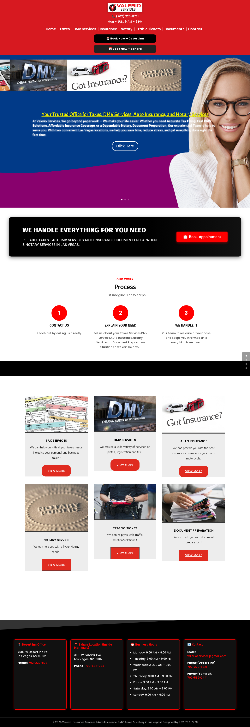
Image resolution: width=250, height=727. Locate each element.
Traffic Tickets (148, 29)
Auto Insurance (193, 441)
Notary (126, 29)
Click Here (125, 146)
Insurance (108, 29)
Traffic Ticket (125, 528)
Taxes (65, 29)
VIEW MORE (56, 471)
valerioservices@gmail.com (206, 656)
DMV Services (85, 29)
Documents (174, 29)
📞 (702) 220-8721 (125, 16)
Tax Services (56, 441)
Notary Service (56, 540)
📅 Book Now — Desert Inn (125, 38)
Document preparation (193, 531)
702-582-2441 (95, 666)
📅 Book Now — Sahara (125, 49)
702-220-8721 (38, 663)
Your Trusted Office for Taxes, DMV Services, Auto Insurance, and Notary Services (125, 114)
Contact (195, 29)
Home (51, 29)
